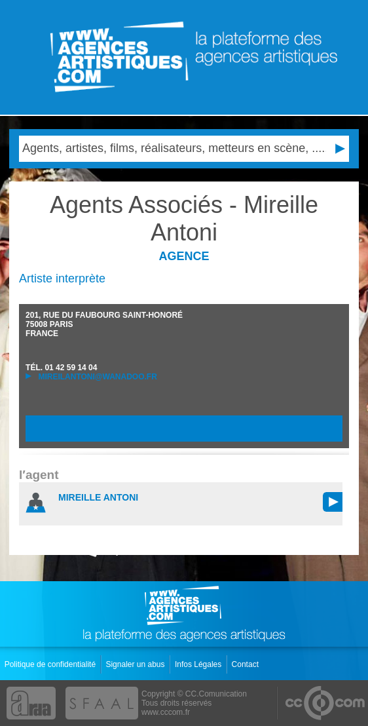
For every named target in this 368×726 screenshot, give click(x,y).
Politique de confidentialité (51, 664)
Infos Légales (199, 664)
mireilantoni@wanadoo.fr (91, 376)
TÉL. (61, 367)
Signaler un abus (135, 664)
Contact (246, 664)
